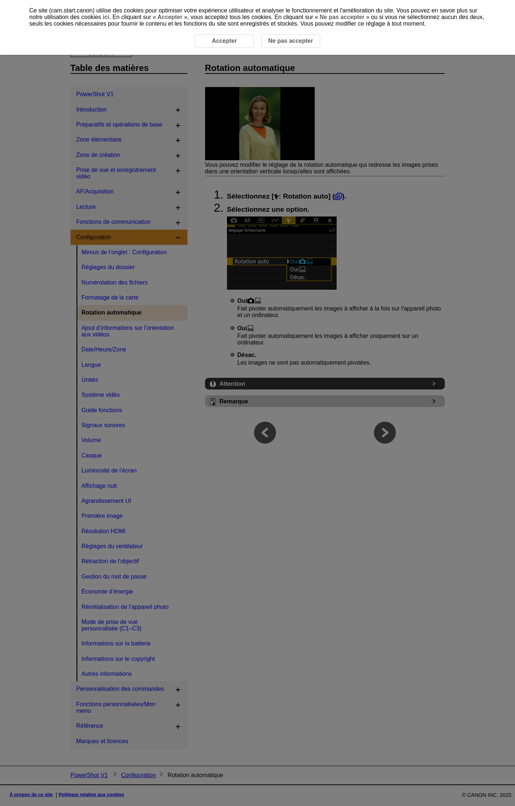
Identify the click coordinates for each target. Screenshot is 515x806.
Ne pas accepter (342, 17)
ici (106, 17)
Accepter (170, 17)
